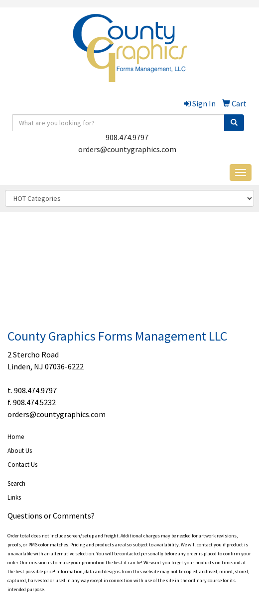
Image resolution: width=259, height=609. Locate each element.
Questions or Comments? (51, 516)
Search (16, 483)
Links (14, 497)
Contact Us (22, 464)
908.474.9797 (127, 137)
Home (15, 437)
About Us (19, 450)
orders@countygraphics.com (127, 149)
